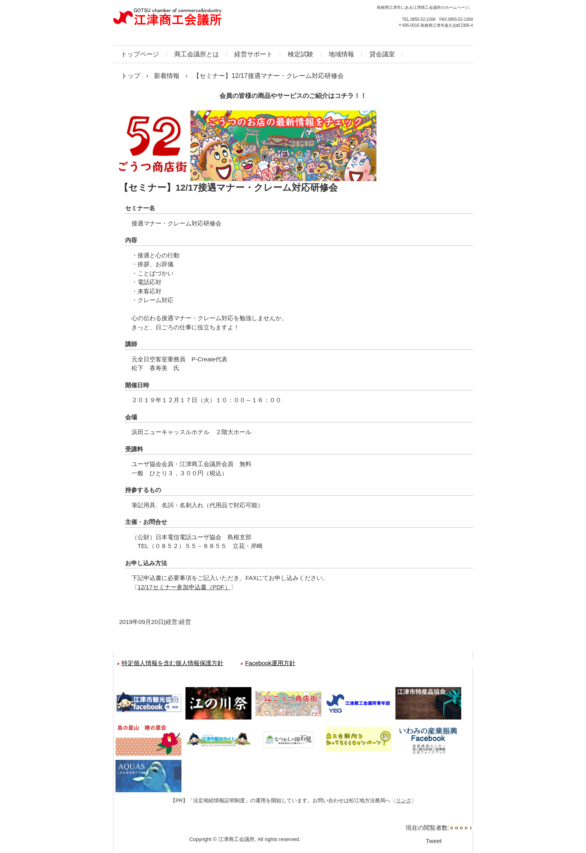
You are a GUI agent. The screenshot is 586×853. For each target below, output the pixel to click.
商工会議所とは (196, 54)
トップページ (140, 54)
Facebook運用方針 (270, 663)
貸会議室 (382, 54)
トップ (130, 75)
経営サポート (253, 54)
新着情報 (166, 75)
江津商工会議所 (199, 20)
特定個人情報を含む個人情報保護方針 (172, 663)
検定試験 (300, 54)
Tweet (434, 840)
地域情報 (341, 54)
